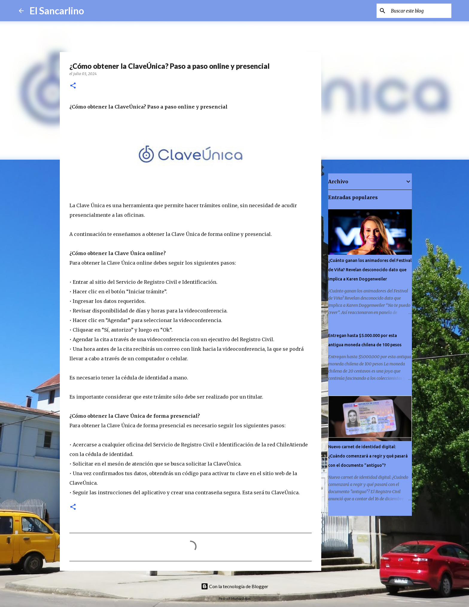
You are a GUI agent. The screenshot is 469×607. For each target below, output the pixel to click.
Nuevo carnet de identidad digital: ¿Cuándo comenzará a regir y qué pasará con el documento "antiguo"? (368, 456)
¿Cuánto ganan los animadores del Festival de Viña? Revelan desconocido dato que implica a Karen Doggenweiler (370, 269)
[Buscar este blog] (420, 11)
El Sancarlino (57, 10)
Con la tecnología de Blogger (234, 586)
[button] (73, 86)
